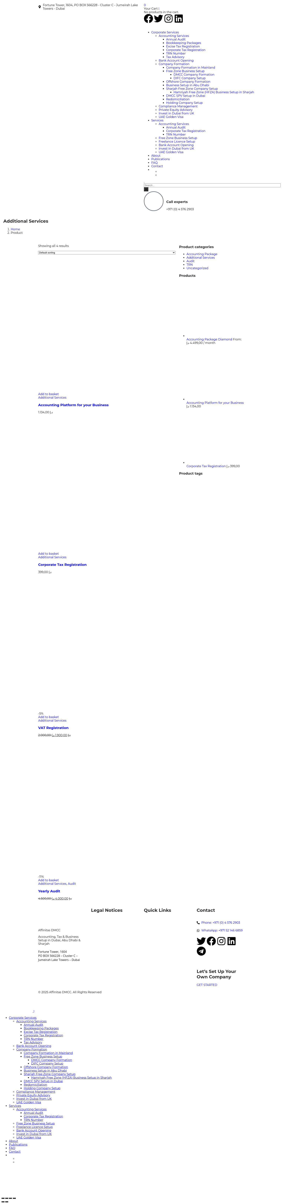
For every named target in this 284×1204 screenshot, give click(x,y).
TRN (189, 264)
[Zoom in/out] (2, 1198)
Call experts (177, 202)
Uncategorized (197, 268)
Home (15, 229)
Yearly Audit (49, 891)
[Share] (10, 1198)
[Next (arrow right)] (6, 1201)
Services (150, 925)
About (148, 932)
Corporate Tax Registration (62, 565)
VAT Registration (53, 728)
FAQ (147, 936)
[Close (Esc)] (14, 1198)
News (148, 929)
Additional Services (52, 397)
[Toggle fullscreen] (6, 1198)
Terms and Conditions (108, 945)
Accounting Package (201, 254)
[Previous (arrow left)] (2, 1201)
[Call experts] (154, 201)
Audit (72, 883)
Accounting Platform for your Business (73, 405)
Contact (150, 939)
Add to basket (48, 394)
